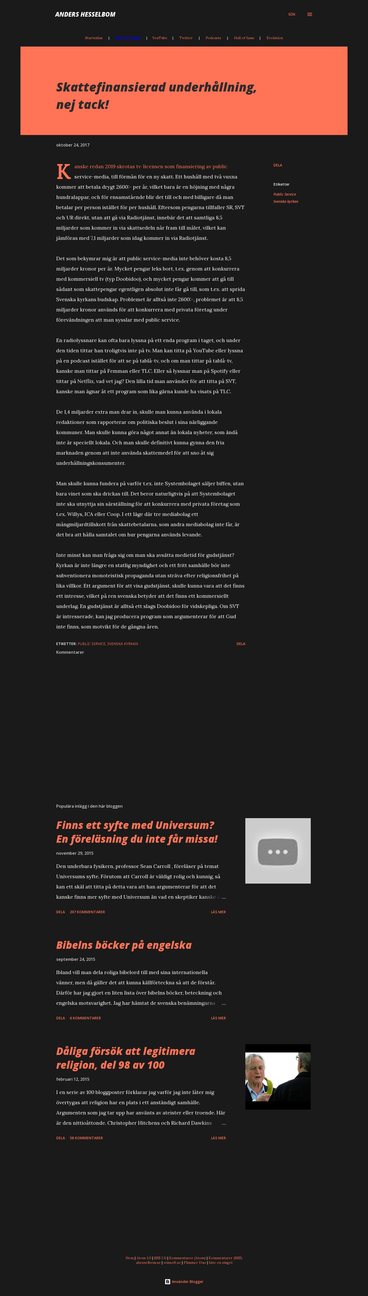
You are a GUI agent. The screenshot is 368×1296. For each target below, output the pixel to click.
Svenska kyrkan (285, 201)
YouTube (159, 38)
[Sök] (291, 14)
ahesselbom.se (148, 1262)
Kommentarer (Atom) (187, 1258)
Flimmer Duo (195, 1262)
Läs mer (218, 911)
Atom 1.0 (143, 1258)
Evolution (275, 38)
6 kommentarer (85, 1018)
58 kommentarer (86, 1137)
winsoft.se (172, 1262)
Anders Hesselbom (85, 14)
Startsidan (93, 38)
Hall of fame (244, 38)
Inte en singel (220, 1262)
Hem (130, 1258)
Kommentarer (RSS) (225, 1258)
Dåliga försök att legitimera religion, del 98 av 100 (125, 1058)
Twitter (186, 38)
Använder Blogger (184, 1281)
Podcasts (213, 38)
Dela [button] (277, 165)
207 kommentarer (87, 911)
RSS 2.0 (160, 1258)
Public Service (284, 194)
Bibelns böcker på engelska (124, 945)
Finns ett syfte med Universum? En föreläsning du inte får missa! (136, 832)
